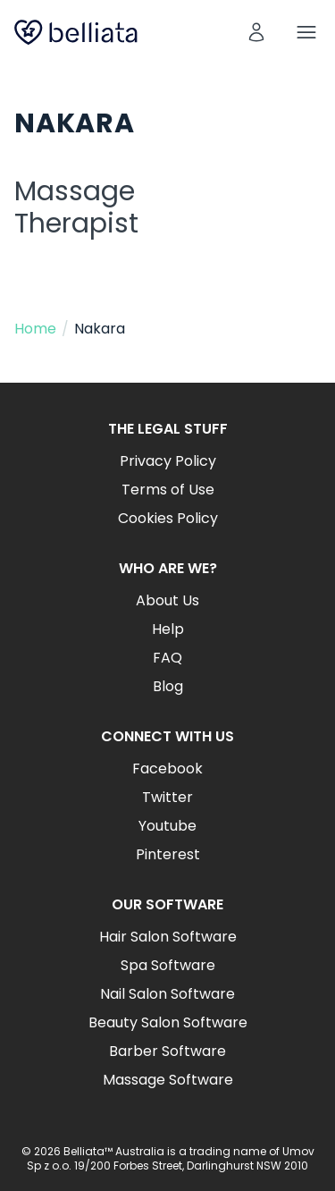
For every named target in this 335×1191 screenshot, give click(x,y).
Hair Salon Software (168, 936)
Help (168, 629)
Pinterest (168, 854)
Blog (168, 686)
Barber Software (167, 1051)
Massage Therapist (76, 207)
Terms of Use (167, 489)
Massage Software (168, 1079)
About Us (167, 600)
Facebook (167, 768)
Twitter (167, 797)
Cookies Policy (168, 518)
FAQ (167, 657)
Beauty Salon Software (167, 1022)
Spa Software (168, 965)
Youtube (167, 825)
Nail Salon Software (167, 994)
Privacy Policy (168, 461)
